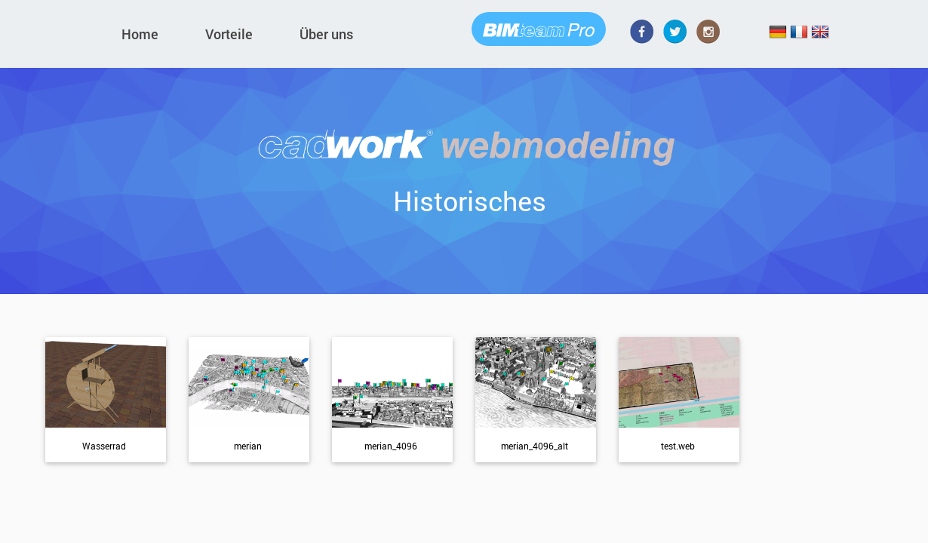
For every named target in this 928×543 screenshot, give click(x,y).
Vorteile (229, 34)
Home (139, 34)
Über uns (326, 34)
